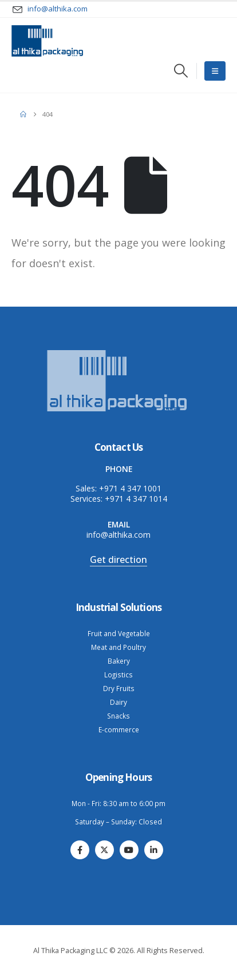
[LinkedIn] (153, 849)
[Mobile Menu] (215, 71)
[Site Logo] (47, 41)
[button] (180, 71)
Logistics (118, 674)
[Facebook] (79, 849)
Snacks (118, 715)
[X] (104, 849)
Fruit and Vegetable (119, 633)
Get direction (118, 559)
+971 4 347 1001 (130, 488)
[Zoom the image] (118, 350)
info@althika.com (118, 534)
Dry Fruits (119, 688)
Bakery (119, 660)
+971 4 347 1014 (136, 498)
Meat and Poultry (118, 647)
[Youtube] (129, 849)
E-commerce (118, 729)
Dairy (118, 702)
